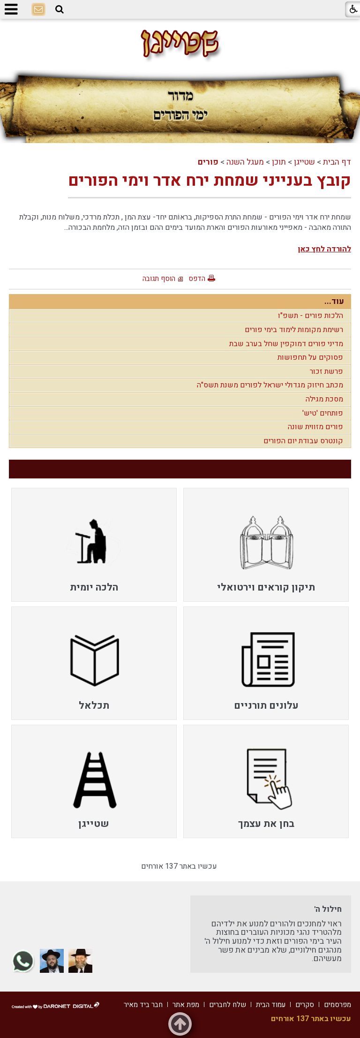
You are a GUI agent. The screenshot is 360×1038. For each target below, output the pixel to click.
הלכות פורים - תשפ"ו (310, 315)
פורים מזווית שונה (315, 426)
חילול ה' (328, 909)
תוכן (279, 162)
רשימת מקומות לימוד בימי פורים (294, 329)
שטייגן (304, 162)
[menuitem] (266, 544)
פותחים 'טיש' (322, 413)
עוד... (334, 301)
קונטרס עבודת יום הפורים (303, 441)
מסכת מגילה (324, 399)
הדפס (196, 278)
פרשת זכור (326, 371)
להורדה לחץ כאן (324, 249)
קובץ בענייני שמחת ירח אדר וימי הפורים (209, 180)
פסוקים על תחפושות (310, 357)
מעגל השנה (245, 162)
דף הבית (337, 162)
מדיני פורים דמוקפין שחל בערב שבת (286, 343)
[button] (59, 9)
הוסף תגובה (158, 278)
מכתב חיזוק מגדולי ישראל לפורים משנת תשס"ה (270, 385)
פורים (208, 162)
